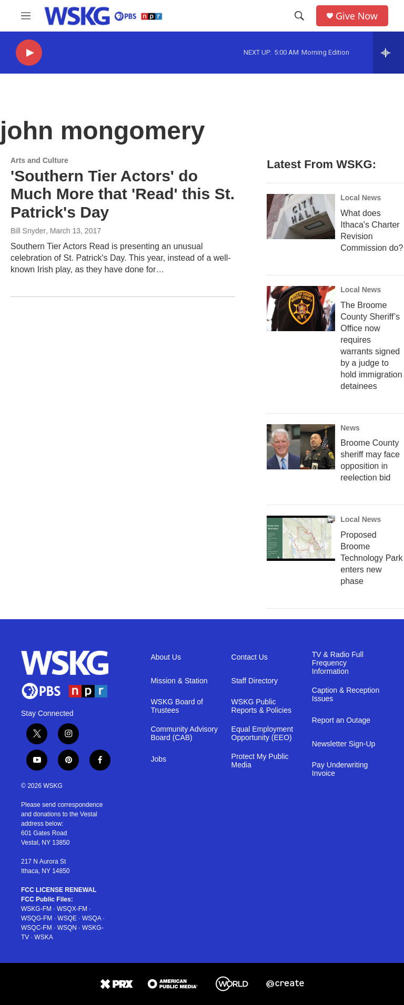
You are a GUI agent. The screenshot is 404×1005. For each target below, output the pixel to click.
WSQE (67, 918)
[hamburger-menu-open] (26, 15)
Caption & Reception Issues (345, 694)
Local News (360, 197)
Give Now (357, 16)
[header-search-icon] (299, 15)
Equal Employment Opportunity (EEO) (262, 733)
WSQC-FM (36, 927)
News (350, 428)
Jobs (158, 759)
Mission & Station (178, 681)
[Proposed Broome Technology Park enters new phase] (301, 538)
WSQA (91, 918)
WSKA (43, 937)
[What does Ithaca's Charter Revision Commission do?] (301, 216)
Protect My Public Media (260, 761)
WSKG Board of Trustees (176, 706)
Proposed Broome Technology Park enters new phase (371, 558)
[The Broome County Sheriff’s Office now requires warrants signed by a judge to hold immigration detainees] (301, 308)
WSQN (67, 927)
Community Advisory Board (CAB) (184, 733)
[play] (29, 53)
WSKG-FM (36, 908)
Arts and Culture (39, 160)
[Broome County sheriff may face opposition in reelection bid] (301, 446)
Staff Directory (254, 681)
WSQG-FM (36, 918)
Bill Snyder (28, 231)
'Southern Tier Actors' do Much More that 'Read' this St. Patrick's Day (123, 194)
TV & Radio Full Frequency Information (337, 663)
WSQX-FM (72, 908)
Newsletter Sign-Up (344, 744)
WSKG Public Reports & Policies (261, 706)
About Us (165, 657)
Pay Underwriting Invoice (340, 769)
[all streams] (388, 53)
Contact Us (249, 657)
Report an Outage (341, 720)
